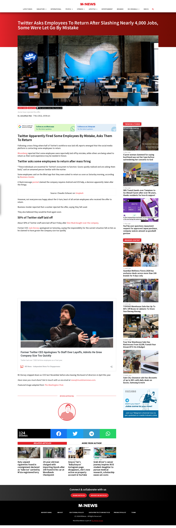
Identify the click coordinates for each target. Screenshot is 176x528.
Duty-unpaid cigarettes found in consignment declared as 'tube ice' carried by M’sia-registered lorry (29, 503)
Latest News (27, 9)
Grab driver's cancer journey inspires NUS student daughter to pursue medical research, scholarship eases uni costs (104, 505)
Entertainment (107, 9)
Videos (146, 9)
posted (36, 182)
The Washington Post (53, 421)
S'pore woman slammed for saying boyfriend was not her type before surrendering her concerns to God (138, 157)
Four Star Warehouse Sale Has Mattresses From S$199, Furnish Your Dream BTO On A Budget (139, 345)
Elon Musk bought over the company (82, 224)
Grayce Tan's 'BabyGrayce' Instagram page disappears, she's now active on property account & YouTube (79, 505)
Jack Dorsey (34, 229)
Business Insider (27, 177)
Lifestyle (92, 9)
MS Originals (133, 9)
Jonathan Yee (26, 116)
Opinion (80, 9)
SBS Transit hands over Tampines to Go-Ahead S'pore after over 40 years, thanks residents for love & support (139, 193)
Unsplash (79, 194)
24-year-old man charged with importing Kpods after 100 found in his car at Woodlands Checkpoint (54, 505)
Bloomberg (22, 153)
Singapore (41, 9)
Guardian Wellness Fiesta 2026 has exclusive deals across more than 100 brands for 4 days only (139, 273)
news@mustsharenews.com (83, 416)
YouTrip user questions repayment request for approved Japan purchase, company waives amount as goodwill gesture (140, 230)
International (56, 9)
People (68, 9)
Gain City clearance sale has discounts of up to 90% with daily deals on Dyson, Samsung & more (140, 380)
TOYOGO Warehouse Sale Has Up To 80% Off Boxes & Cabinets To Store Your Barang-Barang (139, 309)
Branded (120, 9)
